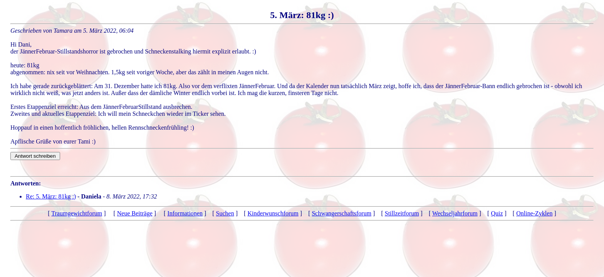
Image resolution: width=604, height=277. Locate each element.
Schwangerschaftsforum (341, 213)
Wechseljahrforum (455, 213)
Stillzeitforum (402, 213)
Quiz (497, 213)
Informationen (185, 213)
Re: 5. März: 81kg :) (51, 196)
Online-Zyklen (534, 213)
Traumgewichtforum (76, 213)
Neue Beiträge (135, 213)
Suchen (225, 213)
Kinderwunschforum (272, 213)
